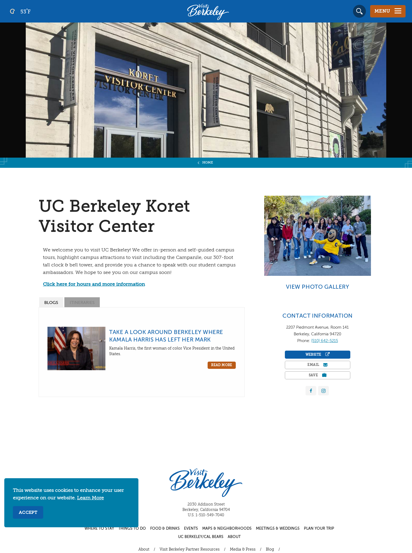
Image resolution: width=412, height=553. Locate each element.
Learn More (90, 498)
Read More (221, 365)
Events (191, 528)
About (234, 537)
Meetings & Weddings (278, 528)
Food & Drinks (165, 528)
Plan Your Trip (319, 528)
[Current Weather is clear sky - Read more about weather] (35, 11)
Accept (28, 513)
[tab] (51, 302)
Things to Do (132, 528)
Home (207, 162)
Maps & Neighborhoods (227, 528)
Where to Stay (99, 528)
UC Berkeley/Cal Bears (200, 537)
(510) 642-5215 (324, 341)
